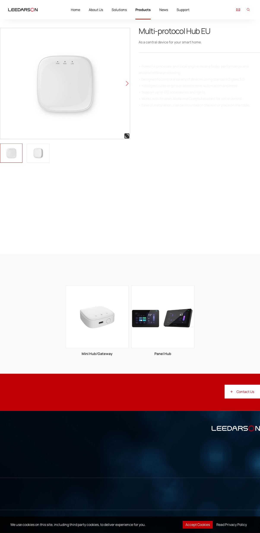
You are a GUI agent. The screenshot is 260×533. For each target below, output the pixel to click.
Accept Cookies (197, 524)
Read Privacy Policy (231, 524)
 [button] (127, 83)
